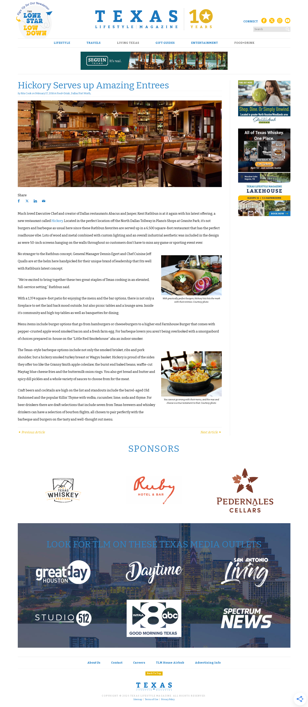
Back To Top (154, 673)
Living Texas (128, 43)
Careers (139, 662)
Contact (116, 662)
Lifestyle (62, 43)
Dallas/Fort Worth (80, 93)
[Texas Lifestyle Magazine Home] (153, 19)
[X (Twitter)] (272, 22)
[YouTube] (287, 22)
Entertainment (204, 43)
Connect (250, 21)
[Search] (287, 28)
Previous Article (31, 432)
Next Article (211, 432)
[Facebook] (264, 22)
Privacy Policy (168, 699)
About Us (93, 662)
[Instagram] (280, 22)
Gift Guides (165, 43)
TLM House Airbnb (170, 662)
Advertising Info (208, 662)
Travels (93, 43)
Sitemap (137, 699)
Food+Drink (244, 43)
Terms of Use (151, 699)
